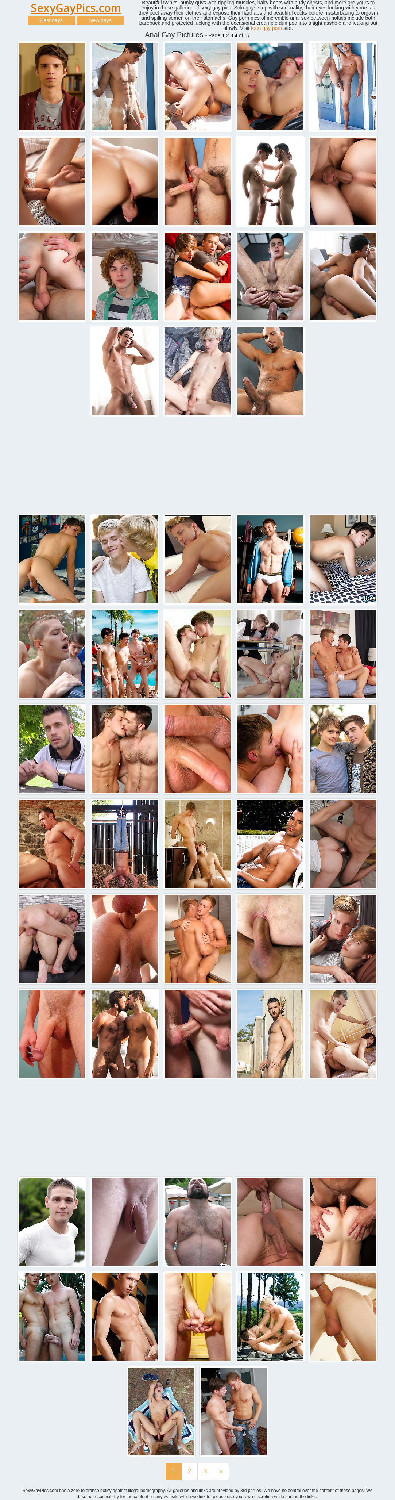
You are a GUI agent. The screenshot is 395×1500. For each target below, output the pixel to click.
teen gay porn (266, 28)
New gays (100, 20)
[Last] (221, 1471)
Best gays (51, 20)
